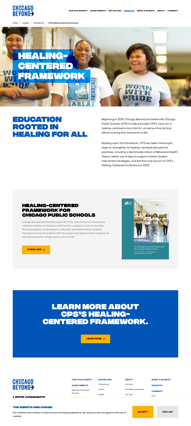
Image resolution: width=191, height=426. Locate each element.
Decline (167, 411)
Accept (143, 411)
